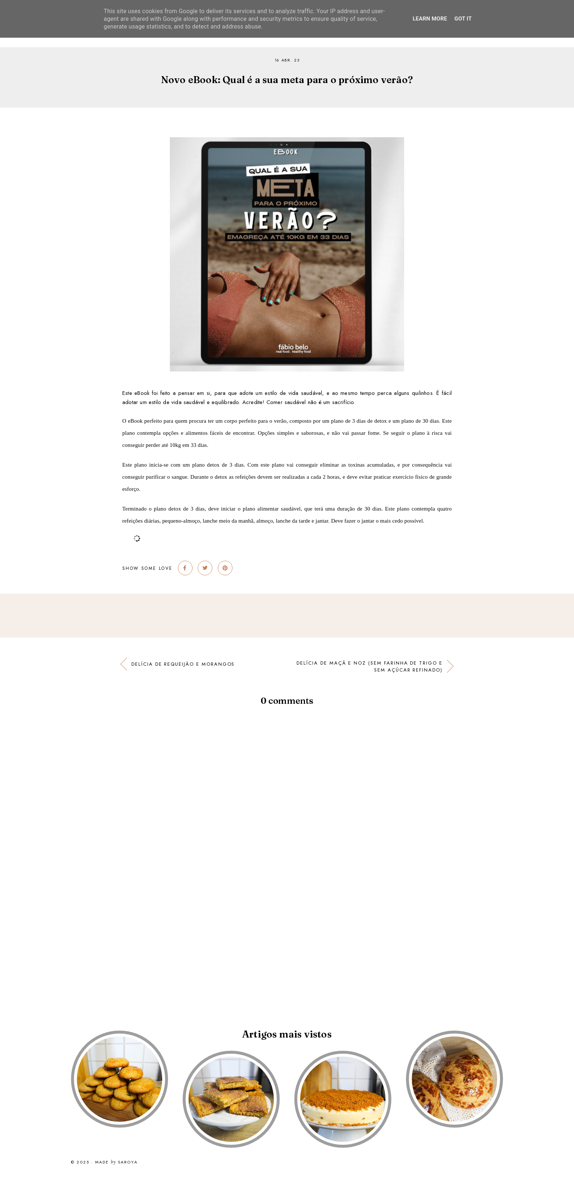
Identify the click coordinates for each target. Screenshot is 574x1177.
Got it (462, 18)
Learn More (430, 18)
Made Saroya (116, 1162)
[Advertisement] (219, 947)
